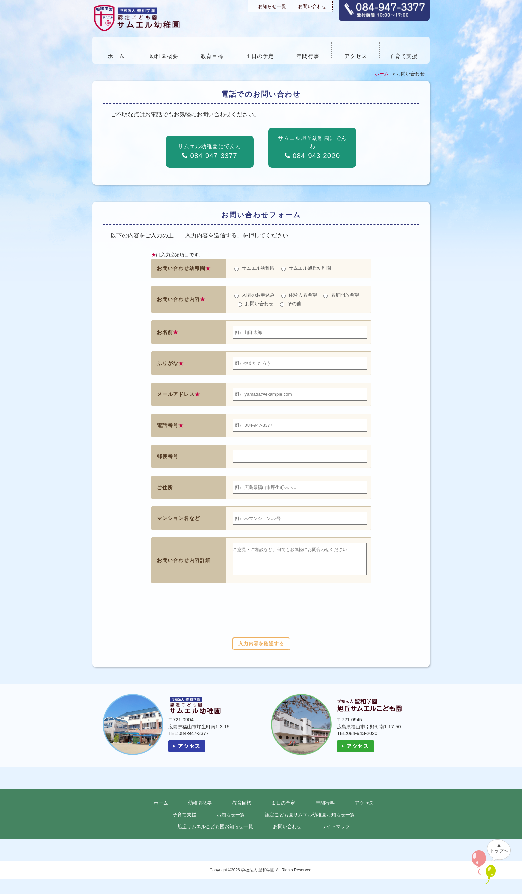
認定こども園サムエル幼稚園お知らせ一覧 (310, 819)
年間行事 (307, 56)
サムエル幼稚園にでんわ (209, 151)
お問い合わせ (312, 6)
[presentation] (261, 622)
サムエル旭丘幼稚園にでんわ (312, 147)
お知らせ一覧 (272, 6)
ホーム (116, 56)
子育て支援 (403, 56)
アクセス (355, 56)
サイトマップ (336, 831)
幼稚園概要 (164, 56)
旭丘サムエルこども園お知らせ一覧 (215, 831)
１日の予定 (259, 56)
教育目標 (212, 56)
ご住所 (165, 487)
